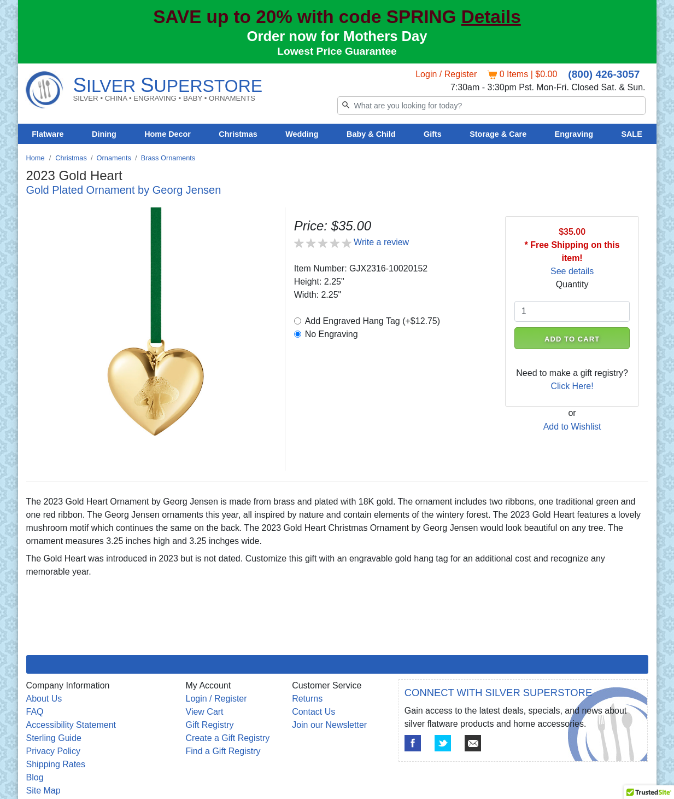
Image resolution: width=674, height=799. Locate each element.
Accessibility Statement (71, 724)
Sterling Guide (53, 738)
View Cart (205, 711)
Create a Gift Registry (228, 738)
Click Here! (571, 386)
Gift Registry (210, 724)
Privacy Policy (53, 751)
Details (491, 17)
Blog (35, 777)
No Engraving (331, 334)
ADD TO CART (572, 339)
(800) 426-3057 (604, 74)
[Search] (491, 105)
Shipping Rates (56, 764)
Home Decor (167, 134)
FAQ (35, 711)
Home (35, 158)
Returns (307, 698)
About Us (44, 698)
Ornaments (114, 158)
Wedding (302, 134)
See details (572, 271)
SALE (631, 134)
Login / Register (446, 74)
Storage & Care (498, 134)
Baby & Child (371, 134)
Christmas (238, 134)
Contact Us (313, 711)
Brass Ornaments (168, 158)
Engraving (574, 134)
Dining (104, 134)
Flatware (47, 134)
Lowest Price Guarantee (337, 51)
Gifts (433, 134)
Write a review (381, 242)
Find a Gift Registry (223, 751)
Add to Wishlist (572, 426)
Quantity (572, 284)
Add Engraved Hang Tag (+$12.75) (372, 321)
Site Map (43, 790)
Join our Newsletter (329, 724)
